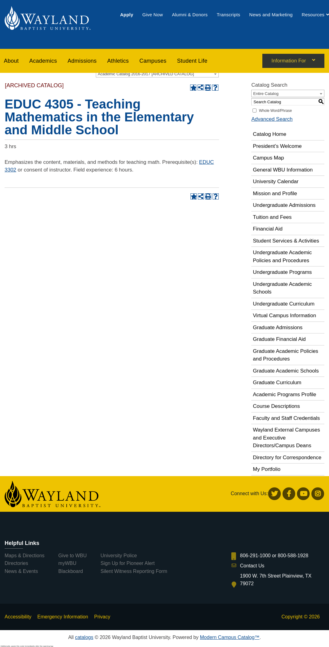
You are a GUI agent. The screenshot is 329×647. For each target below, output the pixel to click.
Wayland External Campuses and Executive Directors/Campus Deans (286, 437)
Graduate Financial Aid (279, 339)
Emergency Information (62, 616)
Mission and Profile (275, 193)
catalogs (84, 637)
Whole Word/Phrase (275, 110)
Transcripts (228, 14)
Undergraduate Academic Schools (282, 288)
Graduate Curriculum (277, 382)
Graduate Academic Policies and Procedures (285, 355)
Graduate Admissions (278, 327)
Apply (126, 14)
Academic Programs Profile (284, 394)
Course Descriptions (276, 406)
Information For (289, 61)
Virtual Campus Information (284, 315)
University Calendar (275, 181)
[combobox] (157, 73)
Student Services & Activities (286, 241)
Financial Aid (267, 229)
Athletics (118, 61)
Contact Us (252, 565)
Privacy (102, 616)
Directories (16, 563)
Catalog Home (269, 134)
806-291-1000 (255, 555)
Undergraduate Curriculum (283, 304)
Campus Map (268, 158)
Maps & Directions (25, 555)
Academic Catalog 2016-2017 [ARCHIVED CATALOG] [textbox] (146, 74)
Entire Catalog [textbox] (265, 93)
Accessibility (18, 616)
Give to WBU (72, 555)
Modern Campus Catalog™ (230, 637)
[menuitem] (126, 14)
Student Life (192, 61)
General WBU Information (283, 170)
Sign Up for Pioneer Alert (127, 563)
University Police (118, 555)
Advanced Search (271, 119)
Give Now (152, 14)
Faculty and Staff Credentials (286, 418)
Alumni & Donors (190, 14)
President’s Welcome (277, 146)
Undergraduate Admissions (284, 205)
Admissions (82, 61)
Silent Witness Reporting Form (133, 571)
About (11, 61)
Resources (313, 14)
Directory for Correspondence (287, 457)
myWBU (67, 563)
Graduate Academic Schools (286, 371)
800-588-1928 (293, 555)
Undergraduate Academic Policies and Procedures (282, 256)
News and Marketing (270, 14)
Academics (43, 61)
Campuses (152, 61)
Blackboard (70, 571)
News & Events (21, 571)
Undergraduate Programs (282, 272)
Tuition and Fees (272, 217)
